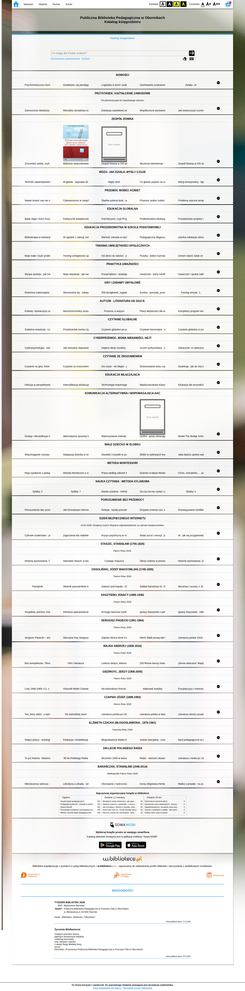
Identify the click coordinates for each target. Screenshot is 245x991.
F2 (216, 3)
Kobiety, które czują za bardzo (156, 813)
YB (176, 3)
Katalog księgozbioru (122, 38)
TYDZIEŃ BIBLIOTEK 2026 (69, 902)
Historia (43, 4)
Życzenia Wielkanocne (67, 929)
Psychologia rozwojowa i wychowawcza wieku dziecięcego (82, 810)
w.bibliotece (106, 866)
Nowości (28, 4)
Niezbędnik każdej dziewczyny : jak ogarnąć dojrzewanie (124, 801)
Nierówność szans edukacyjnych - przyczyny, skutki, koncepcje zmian (171, 804)
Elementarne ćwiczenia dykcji (156, 801)
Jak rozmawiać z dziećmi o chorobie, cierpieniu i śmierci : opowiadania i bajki (132, 807)
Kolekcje (86, 58)
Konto (69, 4)
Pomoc (56, 4)
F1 (208, 3)
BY (183, 3)
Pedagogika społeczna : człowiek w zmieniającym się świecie (83, 804)
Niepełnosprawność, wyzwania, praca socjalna (162, 807)
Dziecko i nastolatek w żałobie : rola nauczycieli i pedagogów (168, 810)
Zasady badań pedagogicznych (72, 801)
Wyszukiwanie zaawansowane (65, 58)
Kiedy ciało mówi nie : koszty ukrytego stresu (120, 810)
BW (169, 3)
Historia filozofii (66, 807)
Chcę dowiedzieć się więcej (107, 988)
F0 (202, 3)
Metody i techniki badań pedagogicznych (75, 813)
